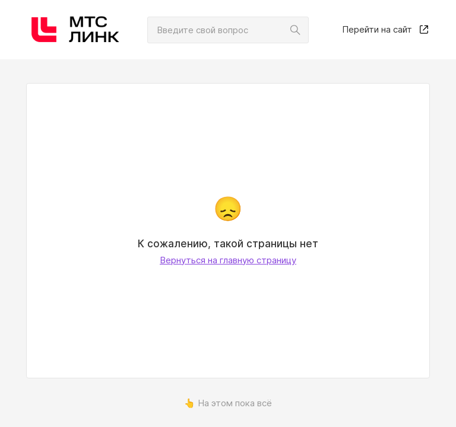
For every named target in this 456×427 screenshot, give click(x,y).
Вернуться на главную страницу (228, 260)
